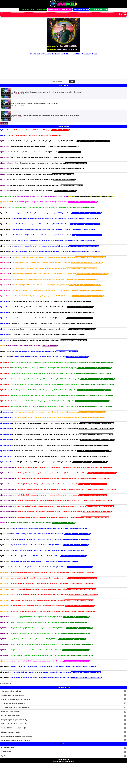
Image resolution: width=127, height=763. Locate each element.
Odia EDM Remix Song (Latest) (10, 732)
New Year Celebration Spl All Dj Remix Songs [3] (16, 736)
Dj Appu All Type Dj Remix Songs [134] (13, 703)
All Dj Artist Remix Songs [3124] (11, 691)
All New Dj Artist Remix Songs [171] (12, 695)
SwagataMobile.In (63, 759)
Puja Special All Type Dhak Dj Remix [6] (13, 728)
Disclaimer (56, 761)
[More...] (4, 123)
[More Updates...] (5, 683)
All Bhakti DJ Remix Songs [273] (11, 711)
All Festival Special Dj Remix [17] (11, 715)
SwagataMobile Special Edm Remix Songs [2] (15, 740)
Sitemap (71, 761)
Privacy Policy (64, 761)
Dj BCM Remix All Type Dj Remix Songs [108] (15, 707)
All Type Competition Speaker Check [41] (14, 720)
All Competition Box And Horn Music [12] (14, 724)
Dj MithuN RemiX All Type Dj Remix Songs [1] (15, 699)
